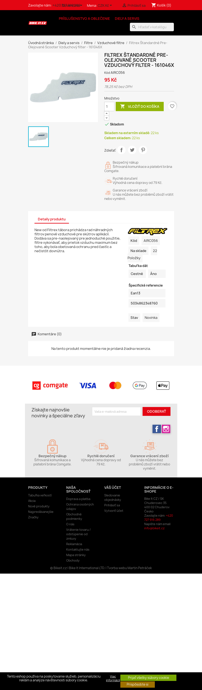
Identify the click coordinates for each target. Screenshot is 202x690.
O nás (70, 524)
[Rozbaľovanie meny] (105, 5)
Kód (107, 73)
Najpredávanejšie (41, 512)
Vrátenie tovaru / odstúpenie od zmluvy (78, 534)
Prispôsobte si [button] (137, 684)
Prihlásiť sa (112, 505)
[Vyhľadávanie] (152, 27)
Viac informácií (113, 678)
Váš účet (112, 487)
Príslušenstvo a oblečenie (84, 18)
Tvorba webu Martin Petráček (129, 568)
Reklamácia (74, 544)
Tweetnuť (132, 150)
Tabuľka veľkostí (40, 495)
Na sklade (138, 250)
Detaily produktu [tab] (52, 219)
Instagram (166, 429)
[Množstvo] (109, 106)
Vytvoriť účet (113, 511)
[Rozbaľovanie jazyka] (73, 5)
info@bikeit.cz (154, 528)
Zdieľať (121, 150)
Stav (134, 317)
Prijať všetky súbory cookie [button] (148, 677)
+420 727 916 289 (158, 517)
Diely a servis (127, 18)
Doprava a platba (78, 499)
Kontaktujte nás (77, 549)
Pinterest (143, 150)
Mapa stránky (76, 555)
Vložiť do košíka (139, 106)
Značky (33, 517)
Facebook (157, 429)
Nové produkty (38, 506)
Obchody (73, 560)
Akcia (32, 501)
